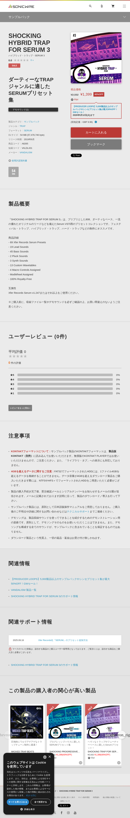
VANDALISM (26, 152)
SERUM (28, 130)
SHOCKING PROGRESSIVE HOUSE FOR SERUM (74, 751)
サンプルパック (31, 121)
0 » (32, 60)
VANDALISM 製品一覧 (23, 589)
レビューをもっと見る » (20, 408)
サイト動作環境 (84, 797)
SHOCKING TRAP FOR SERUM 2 (105, 751)
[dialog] (28, 784)
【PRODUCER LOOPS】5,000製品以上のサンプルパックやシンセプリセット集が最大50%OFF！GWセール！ (95, 109)
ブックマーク (96, 144)
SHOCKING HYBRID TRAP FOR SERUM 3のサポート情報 (44, 596)
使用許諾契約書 (17, 160)
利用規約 (96, 797)
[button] (122, 735)
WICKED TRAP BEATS (22, 751)
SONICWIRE (21, 6)
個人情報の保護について (112, 797)
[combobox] (45, 757)
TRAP (23, 126)
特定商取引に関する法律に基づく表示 (61, 797)
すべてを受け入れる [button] (17, 801)
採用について (65, 801)
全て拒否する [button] (40, 801)
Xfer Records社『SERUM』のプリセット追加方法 (63, 640)
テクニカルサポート (78, 511)
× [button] (49, 757)
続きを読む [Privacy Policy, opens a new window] (31, 795)
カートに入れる (96, 132)
